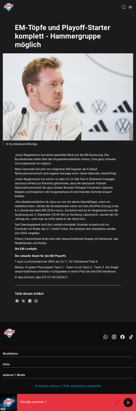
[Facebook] (122, 337)
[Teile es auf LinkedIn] (30, 301)
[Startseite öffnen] (8, 7)
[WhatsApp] (105, 337)
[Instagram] (114, 337)
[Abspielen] (128, 402)
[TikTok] (131, 337)
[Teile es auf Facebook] (17, 301)
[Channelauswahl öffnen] (123, 7)
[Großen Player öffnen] (117, 402)
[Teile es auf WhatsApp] (36, 301)
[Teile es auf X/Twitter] (23, 301)
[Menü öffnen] (130, 7)
